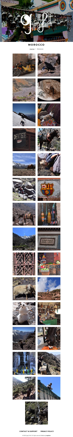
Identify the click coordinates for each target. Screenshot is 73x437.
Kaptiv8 (48, 435)
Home (32, 49)
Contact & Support (28, 431)
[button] (70, 3)
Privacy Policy (47, 431)
